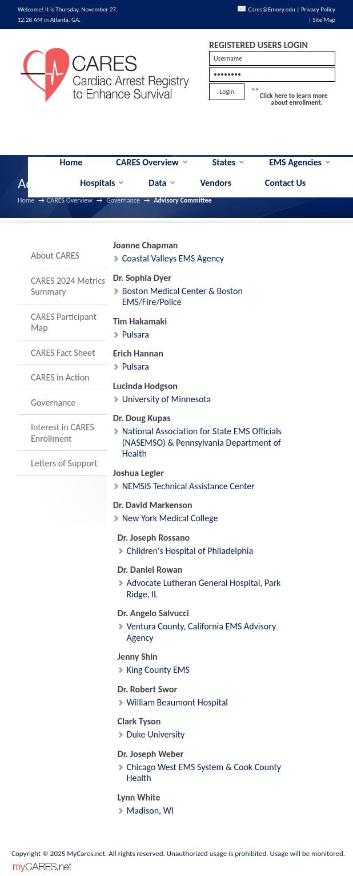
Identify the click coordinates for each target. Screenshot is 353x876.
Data (157, 182)
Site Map (324, 19)
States (224, 162)
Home (71, 162)
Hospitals (97, 182)
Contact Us (285, 182)
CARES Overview (147, 162)
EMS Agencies (295, 162)
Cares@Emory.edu (271, 9)
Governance (123, 200)
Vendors (215, 182)
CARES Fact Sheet (63, 352)
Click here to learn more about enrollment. (294, 99)
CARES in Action (60, 377)
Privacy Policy (318, 9)
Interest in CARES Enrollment (62, 433)
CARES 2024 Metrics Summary (68, 286)
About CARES (55, 255)
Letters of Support (64, 463)
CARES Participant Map (64, 322)
